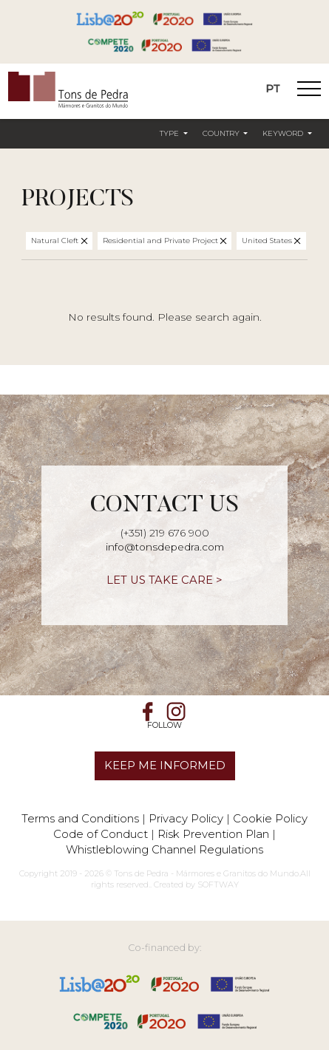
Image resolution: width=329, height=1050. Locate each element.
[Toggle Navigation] (309, 90)
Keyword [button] (283, 133)
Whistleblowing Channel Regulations (164, 849)
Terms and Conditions (80, 818)
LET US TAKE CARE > (164, 580)
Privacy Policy (186, 818)
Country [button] (222, 133)
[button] (174, 134)
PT (272, 88)
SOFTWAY (218, 884)
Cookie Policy (270, 818)
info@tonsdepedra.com (165, 547)
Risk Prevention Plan (213, 834)
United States (268, 240)
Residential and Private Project (161, 240)
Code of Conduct (100, 834)
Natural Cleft (56, 240)
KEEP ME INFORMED (164, 765)
